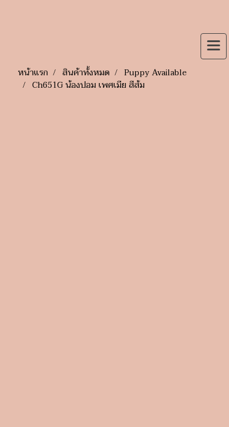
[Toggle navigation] (214, 46)
